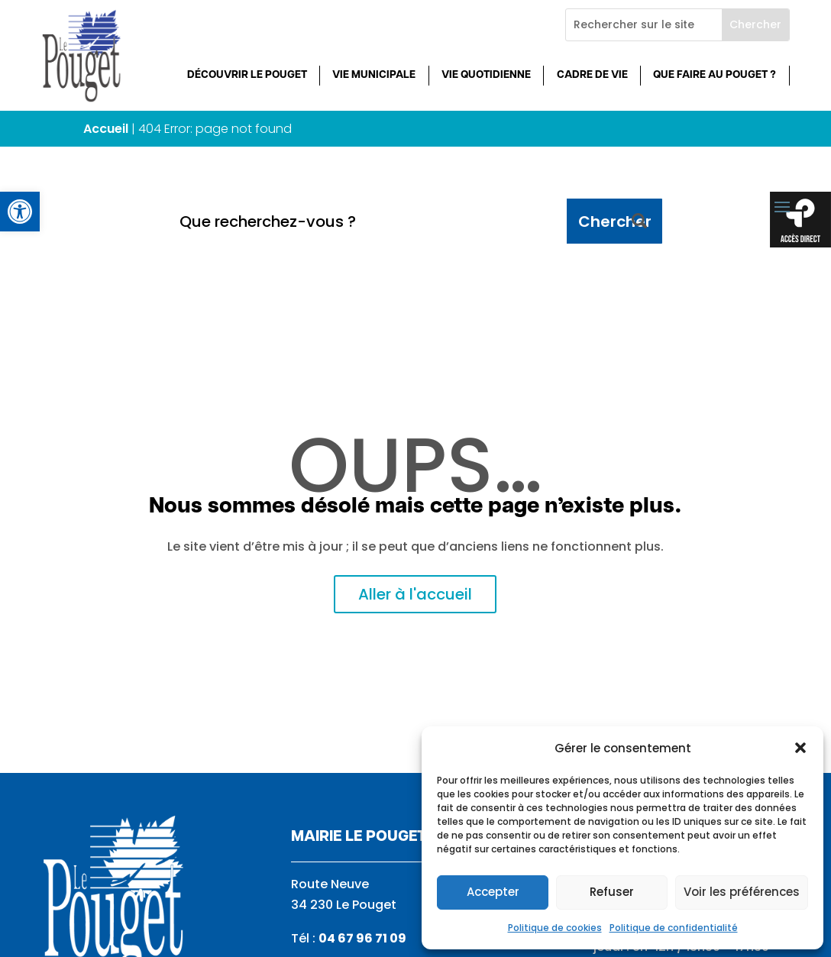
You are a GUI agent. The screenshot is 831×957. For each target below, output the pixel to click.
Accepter (493, 892)
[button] (800, 747)
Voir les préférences (742, 892)
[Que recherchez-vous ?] (368, 221)
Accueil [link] (105, 128)
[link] (20, 211)
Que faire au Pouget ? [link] (714, 75)
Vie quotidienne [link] (486, 75)
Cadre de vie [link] (592, 75)
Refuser (612, 892)
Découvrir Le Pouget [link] (247, 75)
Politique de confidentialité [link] (674, 927)
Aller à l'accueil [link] (415, 594)
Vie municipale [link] (374, 75)
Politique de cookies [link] (555, 927)
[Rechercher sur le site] (644, 24)
